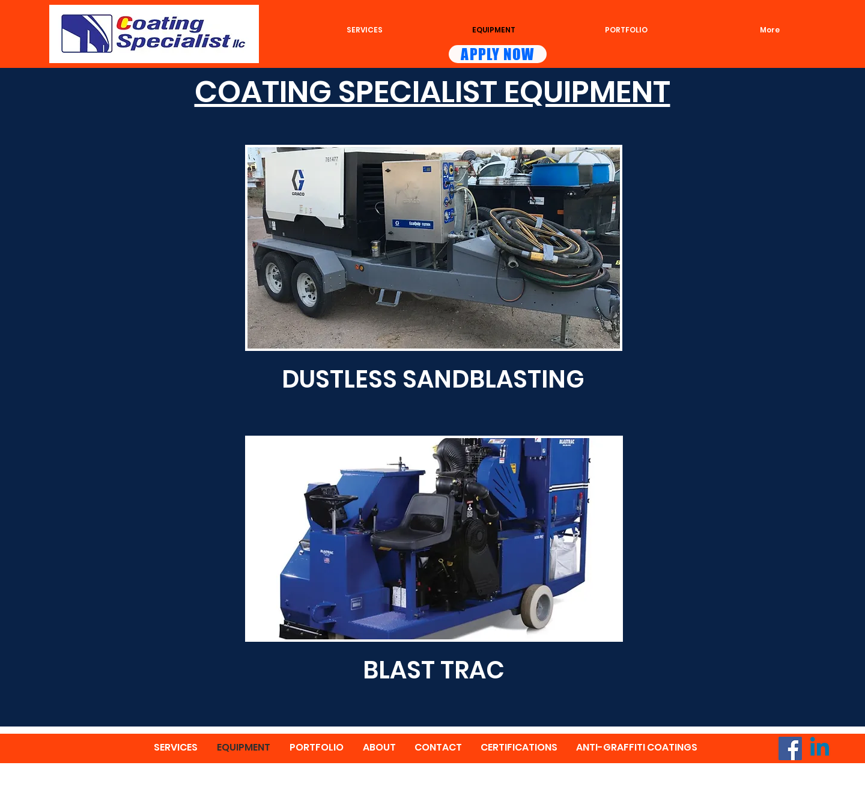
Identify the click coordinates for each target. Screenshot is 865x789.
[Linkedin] (819, 748)
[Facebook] (790, 748)
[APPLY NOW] (498, 54)
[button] (433, 248)
